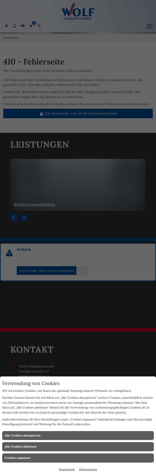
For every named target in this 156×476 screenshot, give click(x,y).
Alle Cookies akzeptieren (22, 435)
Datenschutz (88, 469)
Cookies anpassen (17, 458)
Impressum (67, 469)
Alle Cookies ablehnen (21, 446)
